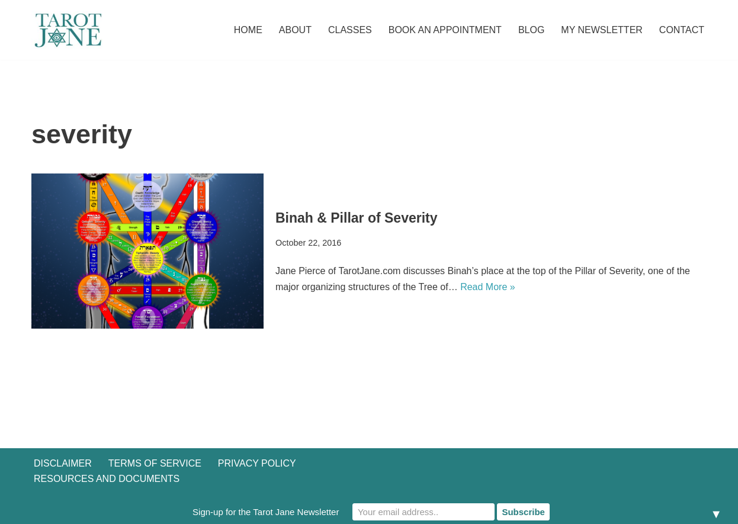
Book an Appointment (445, 30)
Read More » (487, 287)
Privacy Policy (257, 463)
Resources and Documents (106, 479)
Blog (531, 30)
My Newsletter (602, 30)
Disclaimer (63, 463)
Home (248, 30)
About (295, 30)
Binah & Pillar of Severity (356, 218)
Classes (350, 30)
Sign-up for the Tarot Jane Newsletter (265, 512)
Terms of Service (154, 463)
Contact (681, 30)
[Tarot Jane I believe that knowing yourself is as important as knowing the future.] (66, 30)
